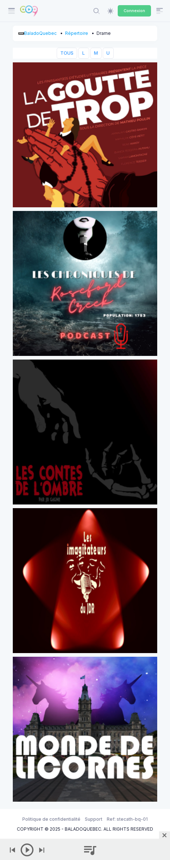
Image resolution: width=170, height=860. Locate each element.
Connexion (134, 10)
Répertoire (76, 33)
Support (93, 819)
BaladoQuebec (40, 33)
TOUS (66, 53)
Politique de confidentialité (51, 819)
